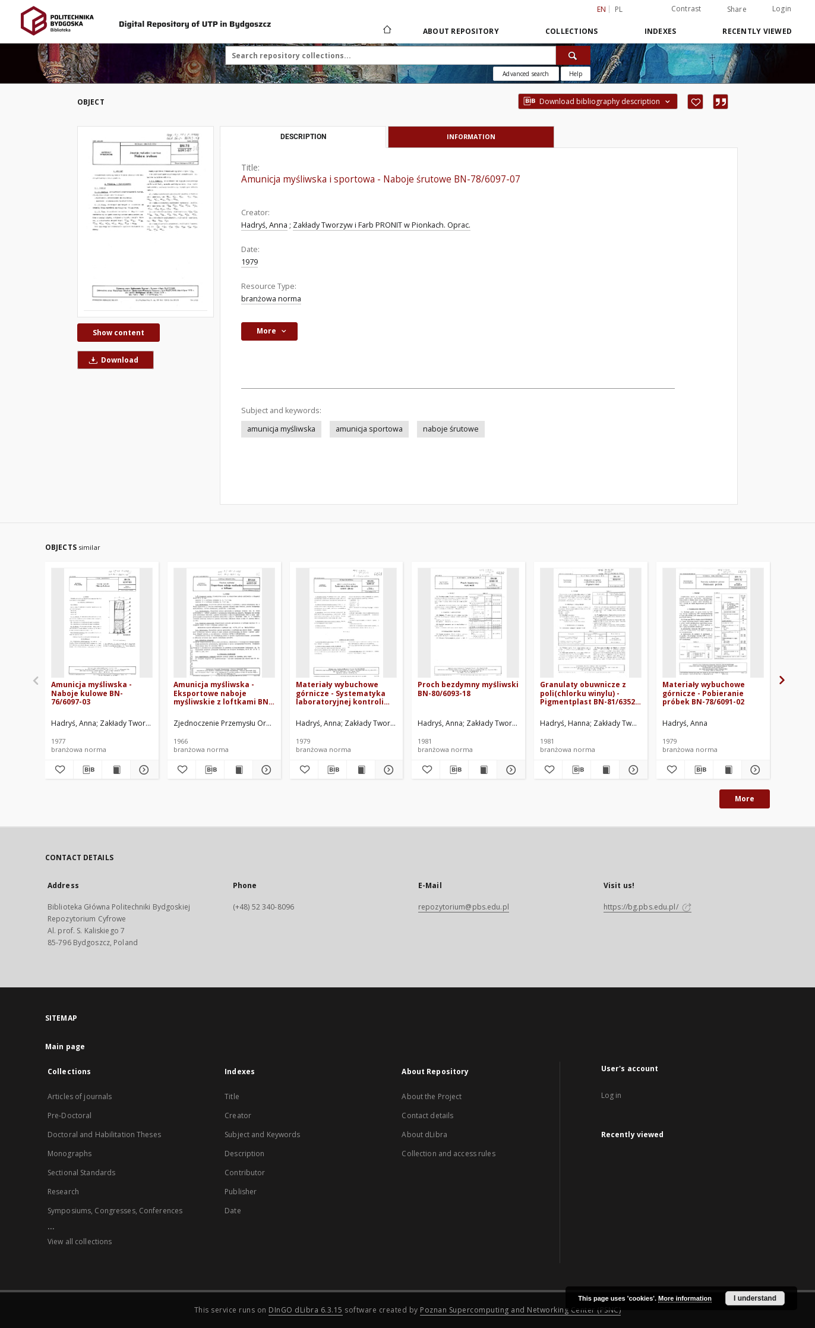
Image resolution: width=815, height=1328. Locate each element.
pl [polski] (619, 9)
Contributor (245, 1172)
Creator (238, 1115)
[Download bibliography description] (88, 770)
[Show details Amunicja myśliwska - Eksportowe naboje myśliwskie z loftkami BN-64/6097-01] (265, 770)
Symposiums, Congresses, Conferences (115, 1211)
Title (232, 1096)
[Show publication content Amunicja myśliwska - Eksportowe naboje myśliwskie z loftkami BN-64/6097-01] (238, 770)
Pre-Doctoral (69, 1115)
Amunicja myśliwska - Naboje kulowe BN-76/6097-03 (91, 692)
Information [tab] (471, 136)
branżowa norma (271, 299)
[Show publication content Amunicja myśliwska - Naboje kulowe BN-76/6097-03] (116, 770)
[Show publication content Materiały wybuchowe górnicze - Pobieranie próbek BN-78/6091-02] (727, 770)
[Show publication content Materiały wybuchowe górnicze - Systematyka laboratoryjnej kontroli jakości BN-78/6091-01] (361, 770)
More (744, 799)
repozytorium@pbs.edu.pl (463, 907)
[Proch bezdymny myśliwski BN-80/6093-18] (468, 623)
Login (781, 9)
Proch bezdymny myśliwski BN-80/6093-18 (468, 688)
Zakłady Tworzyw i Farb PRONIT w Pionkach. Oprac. (381, 225)
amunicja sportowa (369, 429)
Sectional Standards (81, 1172)
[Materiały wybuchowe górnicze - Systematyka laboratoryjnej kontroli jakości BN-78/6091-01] (346, 623)
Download (111, 360)
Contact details (427, 1115)
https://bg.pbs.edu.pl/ (647, 907)
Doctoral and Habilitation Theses (104, 1134)
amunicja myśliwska (281, 429)
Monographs (69, 1153)
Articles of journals (80, 1096)
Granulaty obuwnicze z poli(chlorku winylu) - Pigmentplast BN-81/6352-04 (589, 692)
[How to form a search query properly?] (575, 74)
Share (737, 9)
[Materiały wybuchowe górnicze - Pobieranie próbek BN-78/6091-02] (713, 623)
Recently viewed (757, 31)
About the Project (432, 1096)
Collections (571, 31)
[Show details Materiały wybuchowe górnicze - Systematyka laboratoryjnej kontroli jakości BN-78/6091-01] (388, 770)
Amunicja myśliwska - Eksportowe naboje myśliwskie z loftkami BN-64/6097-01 (222, 692)
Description (244, 1153)
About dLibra (424, 1134)
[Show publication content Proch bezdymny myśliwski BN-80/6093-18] (483, 770)
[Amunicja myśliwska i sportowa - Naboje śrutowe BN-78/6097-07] (145, 222)
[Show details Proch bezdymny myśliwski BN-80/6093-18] (509, 770)
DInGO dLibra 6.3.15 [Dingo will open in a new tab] (305, 1310)
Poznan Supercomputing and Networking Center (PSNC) (520, 1310)
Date (233, 1211)
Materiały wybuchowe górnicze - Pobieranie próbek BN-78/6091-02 (703, 692)
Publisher (241, 1192)
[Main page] (386, 31)
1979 (249, 262)
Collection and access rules (448, 1153)
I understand (755, 1298)
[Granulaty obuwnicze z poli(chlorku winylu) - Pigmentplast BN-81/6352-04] (591, 623)
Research (63, 1192)
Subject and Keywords (262, 1134)
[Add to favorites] (695, 101)
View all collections (80, 1241)
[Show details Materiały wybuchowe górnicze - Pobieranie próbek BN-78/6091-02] (754, 770)
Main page (65, 1046)
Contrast (686, 9)
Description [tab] (303, 137)
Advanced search (526, 74)
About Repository (461, 31)
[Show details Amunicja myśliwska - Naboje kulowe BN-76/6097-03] (143, 770)
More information (685, 1298)
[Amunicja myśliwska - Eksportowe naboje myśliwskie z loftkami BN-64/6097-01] (224, 623)
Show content (118, 333)
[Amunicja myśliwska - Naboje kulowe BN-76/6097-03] (102, 623)
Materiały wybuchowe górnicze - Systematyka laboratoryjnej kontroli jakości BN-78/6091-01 (341, 692)
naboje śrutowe (451, 429)
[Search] (573, 55)
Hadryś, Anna (264, 225)
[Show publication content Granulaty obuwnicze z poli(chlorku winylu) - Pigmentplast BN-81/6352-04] (605, 770)
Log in (611, 1095)
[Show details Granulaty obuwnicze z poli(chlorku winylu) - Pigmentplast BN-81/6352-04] (632, 770)
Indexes (661, 31)
